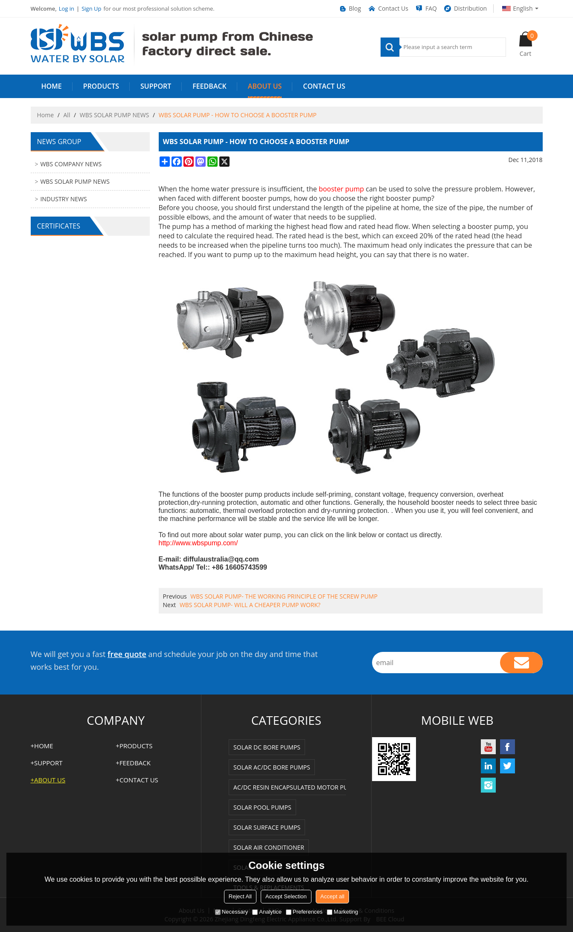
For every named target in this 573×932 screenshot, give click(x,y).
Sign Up (91, 8)
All (67, 115)
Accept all (332, 896)
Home (45, 115)
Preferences (304, 912)
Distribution (465, 8)
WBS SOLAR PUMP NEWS (114, 115)
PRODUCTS (101, 86)
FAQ (426, 8)
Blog (349, 8)
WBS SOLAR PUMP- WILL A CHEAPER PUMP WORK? (250, 605)
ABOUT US (265, 86)
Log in (66, 8)
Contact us (324, 86)
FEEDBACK (209, 86)
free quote (127, 654)
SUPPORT (155, 86)
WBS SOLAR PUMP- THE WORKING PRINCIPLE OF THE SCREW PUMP (284, 596)
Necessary (231, 912)
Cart (529, 44)
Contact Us (387, 8)
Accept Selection (286, 896)
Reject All (240, 896)
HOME (51, 86)
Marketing (342, 912)
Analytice (267, 912)
